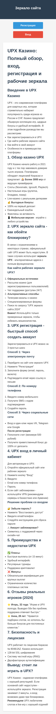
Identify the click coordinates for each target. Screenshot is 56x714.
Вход (28, 34)
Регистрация (27, 25)
